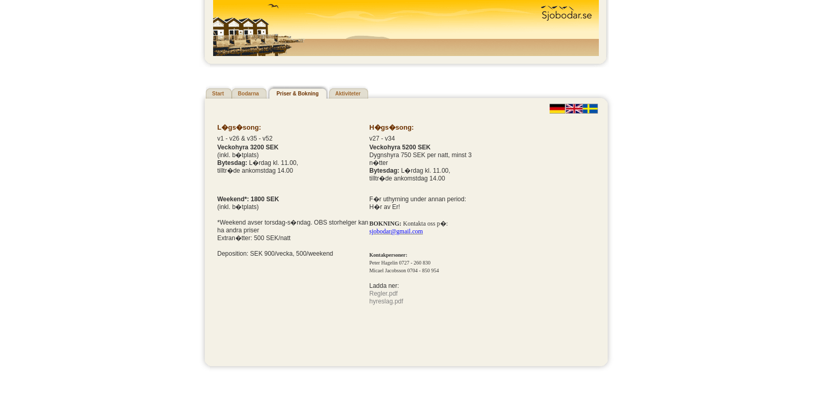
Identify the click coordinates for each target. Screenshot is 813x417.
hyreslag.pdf (386, 301)
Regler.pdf (383, 293)
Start (218, 93)
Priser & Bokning (297, 93)
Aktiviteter (348, 93)
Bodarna (248, 93)
